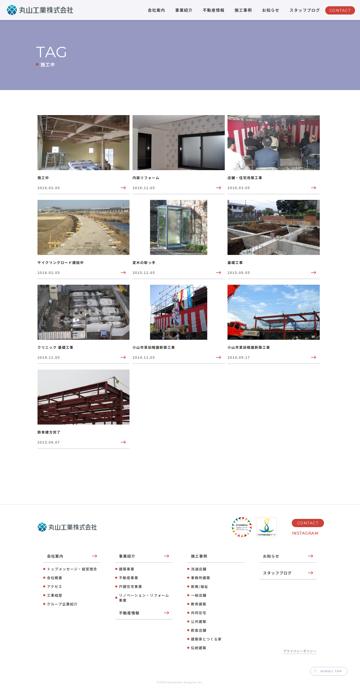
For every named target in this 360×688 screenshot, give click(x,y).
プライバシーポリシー (300, 651)
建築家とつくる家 (206, 638)
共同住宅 (198, 612)
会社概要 (54, 577)
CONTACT (340, 10)
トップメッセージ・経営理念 (72, 568)
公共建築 (198, 621)
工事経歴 (54, 595)
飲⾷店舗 (198, 630)
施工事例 (243, 10)
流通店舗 (198, 568)
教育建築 (198, 603)
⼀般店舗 (198, 595)
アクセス (54, 586)
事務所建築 (200, 577)
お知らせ (271, 10)
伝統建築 (198, 647)
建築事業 (126, 568)
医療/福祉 (199, 586)
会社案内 (156, 10)
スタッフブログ (305, 10)
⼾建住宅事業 (130, 586)
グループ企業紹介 (62, 603)
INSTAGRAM (305, 533)
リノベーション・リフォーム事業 (144, 598)
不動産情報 (214, 10)
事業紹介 (184, 10)
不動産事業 (128, 577)
